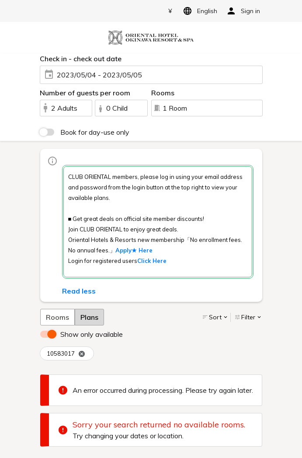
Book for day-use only (94, 132)
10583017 (66, 353)
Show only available (91, 334)
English (198, 10)
